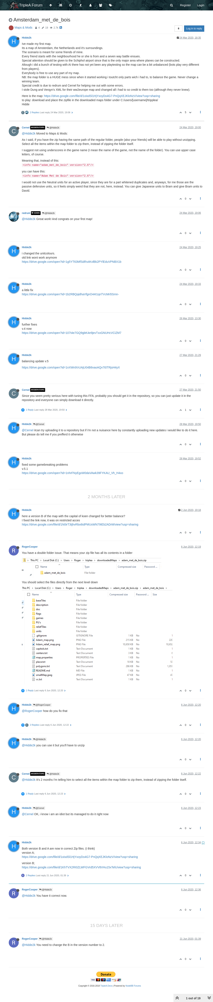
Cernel (26, 127)
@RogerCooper (42, 705)
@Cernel (38, 424)
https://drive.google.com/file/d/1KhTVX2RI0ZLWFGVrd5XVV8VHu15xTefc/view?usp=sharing (81, 867)
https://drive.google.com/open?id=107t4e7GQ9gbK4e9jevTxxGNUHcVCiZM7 (71, 332)
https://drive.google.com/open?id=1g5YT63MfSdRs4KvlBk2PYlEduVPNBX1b (71, 261)
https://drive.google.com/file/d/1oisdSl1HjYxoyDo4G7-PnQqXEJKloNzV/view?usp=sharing (102, 96)
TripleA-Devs (106, 986)
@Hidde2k (53, 128)
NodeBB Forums (133, 986)
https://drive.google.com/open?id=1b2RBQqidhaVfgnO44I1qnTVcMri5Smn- (70, 294)
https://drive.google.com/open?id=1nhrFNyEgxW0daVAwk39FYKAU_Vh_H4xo (72, 473)
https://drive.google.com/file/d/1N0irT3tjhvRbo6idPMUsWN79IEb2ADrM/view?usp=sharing (80, 524)
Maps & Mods (23, 27)
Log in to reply (194, 28)
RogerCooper (30, 546)
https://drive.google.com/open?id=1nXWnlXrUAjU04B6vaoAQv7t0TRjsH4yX (71, 367)
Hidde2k (26, 37)
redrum (26, 213)
